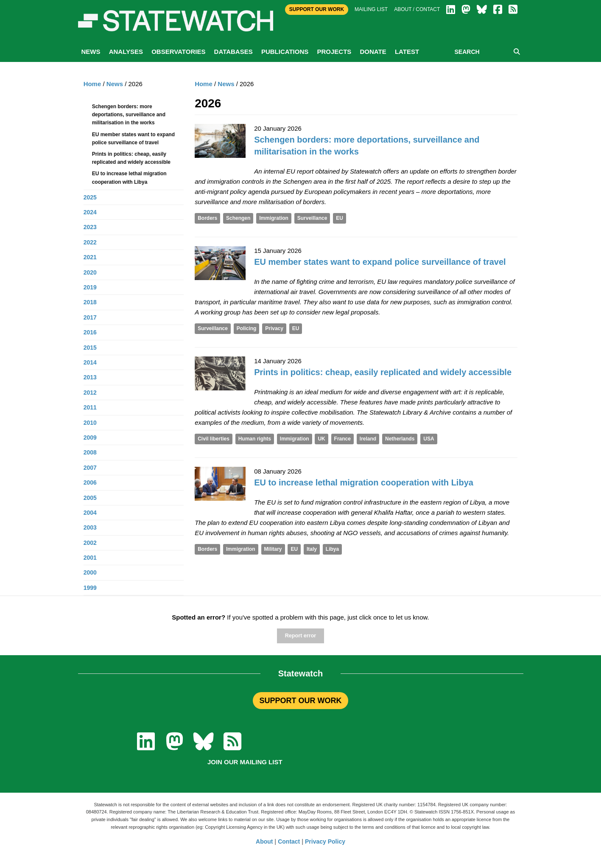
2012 (90, 392)
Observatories (178, 51)
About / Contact (417, 9)
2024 (90, 212)
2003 (90, 527)
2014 (90, 362)
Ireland (368, 439)
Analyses (126, 51)
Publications (284, 51)
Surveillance (312, 218)
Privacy (274, 328)
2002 (90, 542)
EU (339, 218)
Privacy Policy (325, 841)
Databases (233, 51)
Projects (334, 51)
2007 (90, 467)
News (91, 51)
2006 (90, 482)
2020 (90, 272)
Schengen (238, 218)
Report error (300, 636)
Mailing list (371, 9)
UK (321, 439)
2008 (90, 452)
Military (273, 549)
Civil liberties (213, 439)
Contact (289, 841)
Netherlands (399, 439)
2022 (90, 242)
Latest (407, 51)
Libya (332, 549)
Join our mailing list (244, 762)
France (342, 439)
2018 (90, 302)
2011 (90, 407)
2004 (90, 512)
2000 (90, 572)
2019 (90, 287)
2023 (90, 227)
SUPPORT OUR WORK (300, 700)
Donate (373, 51)
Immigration (273, 218)
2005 (90, 497)
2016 (90, 332)
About (264, 841)
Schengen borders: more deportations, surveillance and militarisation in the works (128, 115)
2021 (90, 257)
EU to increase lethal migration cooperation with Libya (363, 482)
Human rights (254, 439)
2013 (90, 377)
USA (428, 439)
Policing (247, 328)
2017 (90, 317)
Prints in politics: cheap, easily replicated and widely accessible (383, 372)
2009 (90, 437)
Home (203, 83)
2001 (90, 557)
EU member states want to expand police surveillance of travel (380, 261)
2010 (90, 422)
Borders (207, 218)
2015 (90, 347)
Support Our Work (316, 9)
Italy (312, 549)
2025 (90, 197)
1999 (90, 587)
